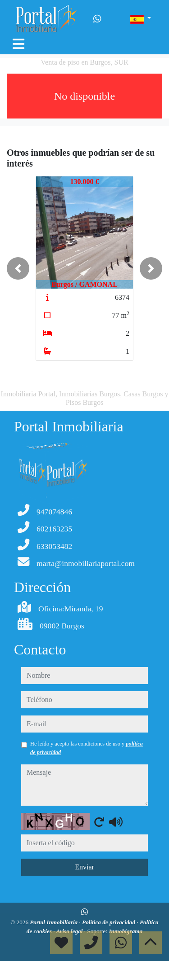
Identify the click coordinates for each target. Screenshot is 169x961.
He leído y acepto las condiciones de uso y (86, 748)
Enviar (84, 867)
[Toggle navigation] (18, 44)
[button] (18, 268)
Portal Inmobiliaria (54, 922)
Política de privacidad (109, 922)
